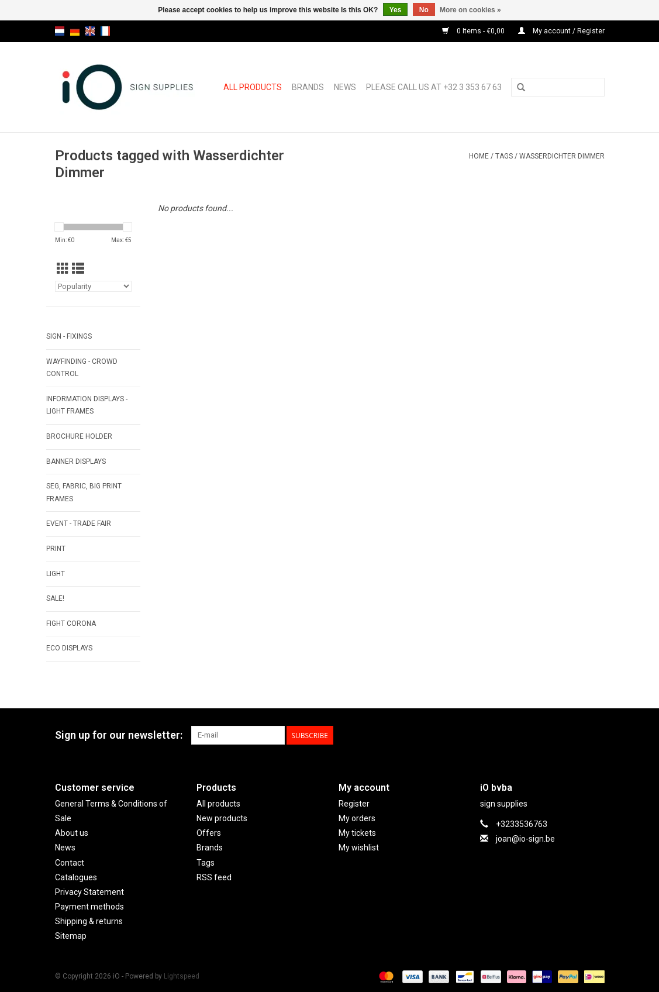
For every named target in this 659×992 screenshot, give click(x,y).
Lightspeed (181, 976)
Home (479, 156)
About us (71, 833)
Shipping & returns (89, 921)
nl (59, 31)
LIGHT (55, 574)
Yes (395, 10)
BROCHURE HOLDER (79, 436)
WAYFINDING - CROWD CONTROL (82, 367)
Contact (69, 862)
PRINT (55, 549)
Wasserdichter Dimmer (562, 156)
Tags (504, 156)
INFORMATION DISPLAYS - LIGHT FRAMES (86, 405)
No (424, 10)
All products (252, 87)
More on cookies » (470, 10)
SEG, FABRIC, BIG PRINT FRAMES (84, 492)
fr (105, 31)
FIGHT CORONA (71, 623)
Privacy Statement (89, 892)
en (90, 31)
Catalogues (76, 877)
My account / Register (561, 31)
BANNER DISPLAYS (76, 461)
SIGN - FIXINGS (69, 336)
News (345, 87)
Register (354, 803)
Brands (308, 87)
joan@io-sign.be (525, 838)
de (75, 31)
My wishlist (359, 847)
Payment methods (89, 906)
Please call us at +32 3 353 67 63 (434, 87)
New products (221, 818)
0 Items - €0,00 (474, 31)
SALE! (55, 598)
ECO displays (69, 648)
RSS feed (214, 877)
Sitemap (71, 936)
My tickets (357, 833)
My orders (357, 818)
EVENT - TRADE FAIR (78, 523)
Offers (208, 833)
